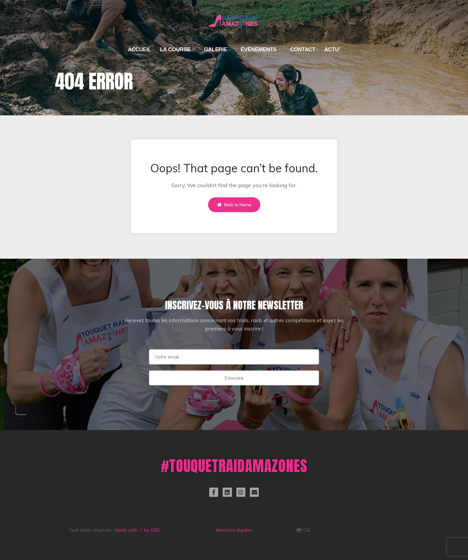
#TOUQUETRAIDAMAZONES (234, 465)
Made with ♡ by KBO (138, 530)
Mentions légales (234, 530)
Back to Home (234, 204)
